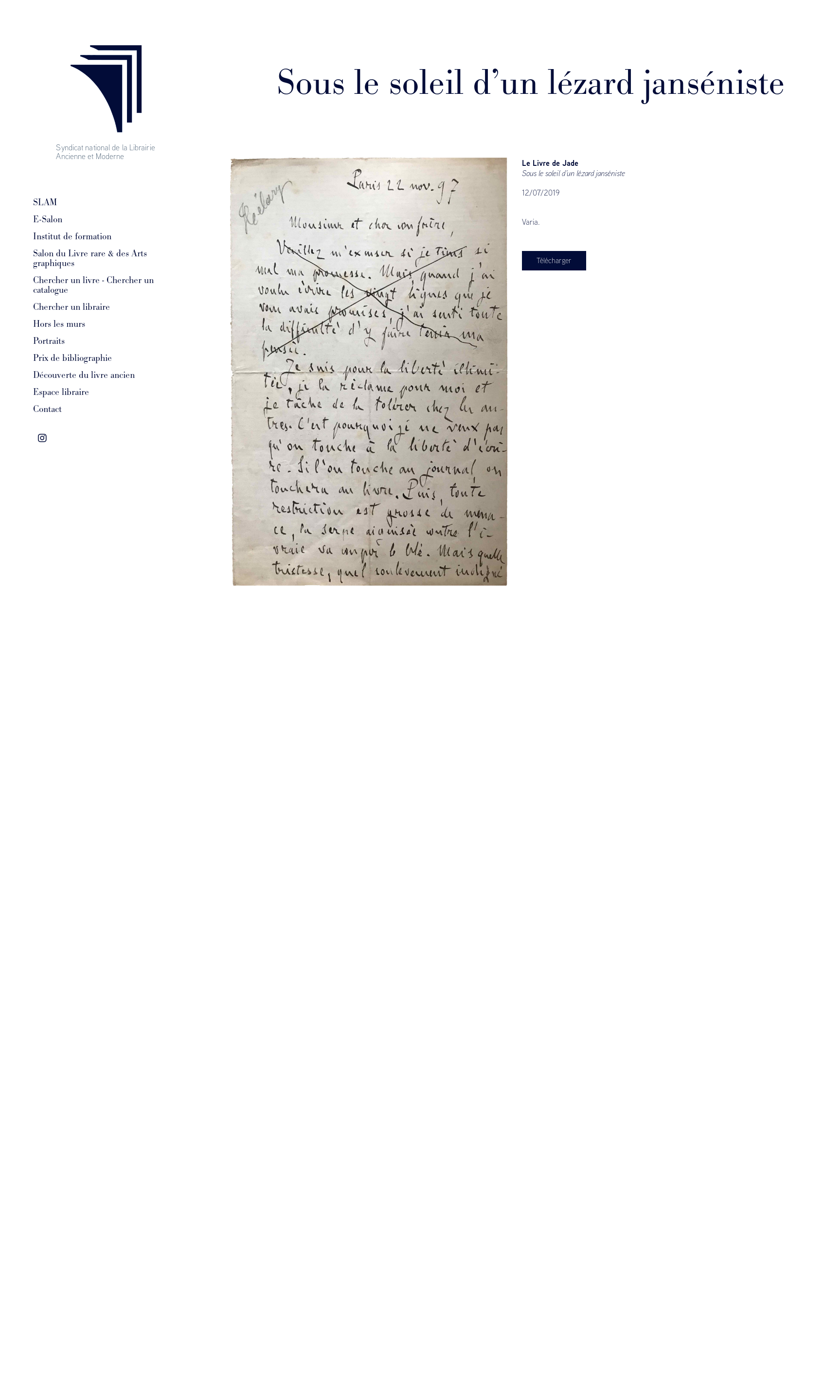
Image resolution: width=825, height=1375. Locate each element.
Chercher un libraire (71, 307)
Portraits (49, 341)
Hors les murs (59, 324)
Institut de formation (72, 236)
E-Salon (47, 219)
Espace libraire (61, 392)
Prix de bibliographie (72, 358)
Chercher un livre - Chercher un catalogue (93, 285)
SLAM (45, 202)
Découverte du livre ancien (84, 375)
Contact (47, 409)
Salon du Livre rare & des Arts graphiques (90, 258)
